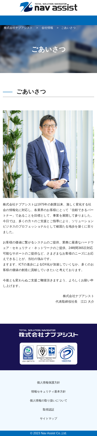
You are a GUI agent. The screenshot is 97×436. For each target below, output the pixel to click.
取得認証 (48, 409)
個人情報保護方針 (48, 382)
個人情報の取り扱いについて (48, 400)
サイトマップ (48, 418)
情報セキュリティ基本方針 (48, 391)
